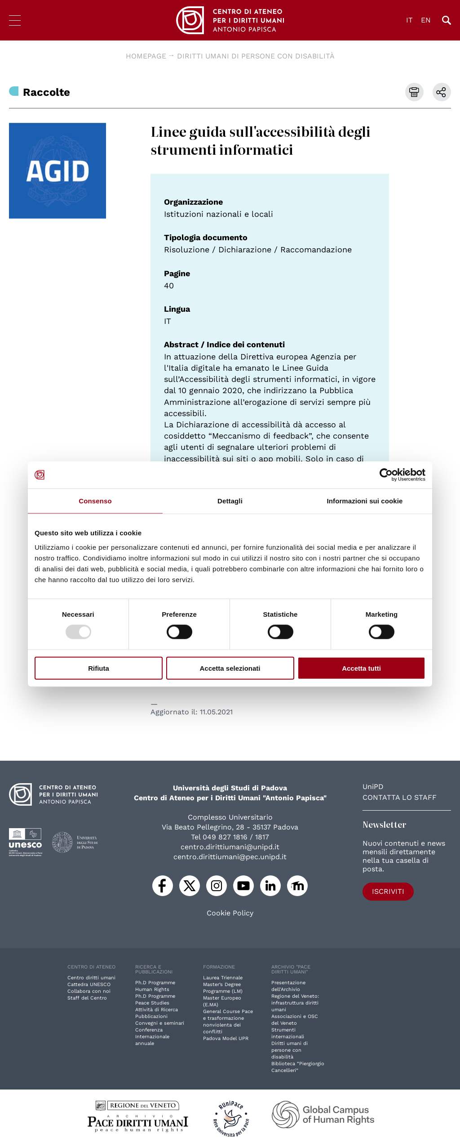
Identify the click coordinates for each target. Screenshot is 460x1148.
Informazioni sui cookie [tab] (365, 501)
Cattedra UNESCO (89, 984)
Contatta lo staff (400, 797)
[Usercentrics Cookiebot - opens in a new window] (386, 475)
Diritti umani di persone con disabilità (256, 56)
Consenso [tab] (95, 501)
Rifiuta (98, 668)
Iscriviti (388, 891)
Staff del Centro (87, 998)
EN (426, 20)
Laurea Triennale (223, 978)
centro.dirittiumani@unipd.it (230, 847)
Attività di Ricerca (156, 1010)
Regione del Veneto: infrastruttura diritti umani (295, 1003)
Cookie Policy (230, 913)
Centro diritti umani (91, 978)
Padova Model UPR (225, 1038)
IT (409, 20)
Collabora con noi (89, 991)
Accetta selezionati (229, 668)
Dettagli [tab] (230, 501)
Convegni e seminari (159, 1023)
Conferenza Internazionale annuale (152, 1036)
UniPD (373, 786)
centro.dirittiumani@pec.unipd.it (230, 856)
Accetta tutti (361, 668)
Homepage (146, 56)
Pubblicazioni (151, 1016)
